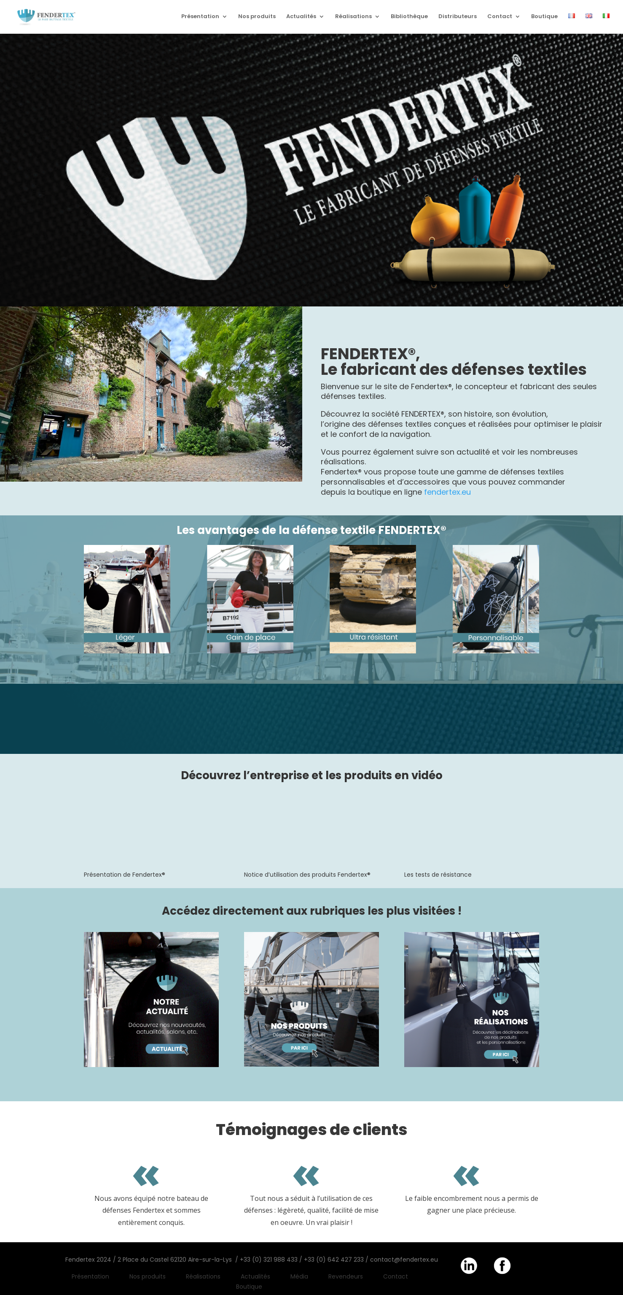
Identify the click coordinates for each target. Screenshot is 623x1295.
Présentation (200, 17)
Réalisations (353, 17)
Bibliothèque (409, 17)
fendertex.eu (447, 492)
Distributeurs (457, 17)
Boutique (544, 17)
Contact (499, 17)
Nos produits (257, 17)
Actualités (301, 17)
